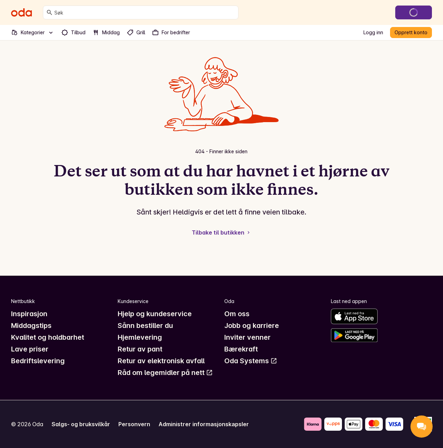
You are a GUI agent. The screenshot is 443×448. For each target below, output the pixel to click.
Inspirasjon (29, 314)
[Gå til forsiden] (21, 12)
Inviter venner (247, 337)
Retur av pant (140, 349)
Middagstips (31, 325)
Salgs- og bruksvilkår (81, 424)
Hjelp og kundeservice (155, 314)
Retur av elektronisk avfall (161, 361)
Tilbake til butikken (221, 232)
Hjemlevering (140, 337)
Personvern (134, 424)
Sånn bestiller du (145, 325)
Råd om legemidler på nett (165, 372)
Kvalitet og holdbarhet (47, 337)
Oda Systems (250, 361)
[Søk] (49, 12)
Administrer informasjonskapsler (204, 424)
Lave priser (29, 349)
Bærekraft (241, 349)
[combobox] (144, 12)
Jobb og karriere (251, 325)
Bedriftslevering (38, 361)
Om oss (237, 314)
